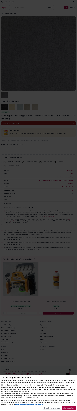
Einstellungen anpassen (52, 408)
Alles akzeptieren (69, 408)
